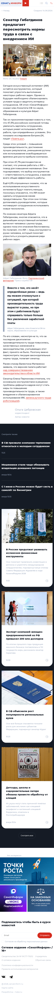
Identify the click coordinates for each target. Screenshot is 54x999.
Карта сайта (7, 988)
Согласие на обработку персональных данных (26, 941)
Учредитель (41, 956)
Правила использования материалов (20, 969)
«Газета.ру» (17, 138)
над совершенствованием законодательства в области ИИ (21, 372)
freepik (23, 78)
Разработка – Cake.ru (12, 992)
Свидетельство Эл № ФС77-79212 (17, 956)
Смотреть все (27, 835)
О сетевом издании (11, 960)
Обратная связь (43, 960)
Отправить (45, 935)
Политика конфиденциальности (17, 965)
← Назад (6, 10)
